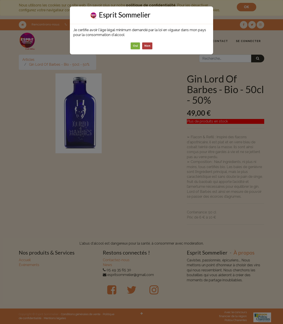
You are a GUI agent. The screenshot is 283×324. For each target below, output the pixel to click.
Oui (135, 45)
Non (147, 45)
